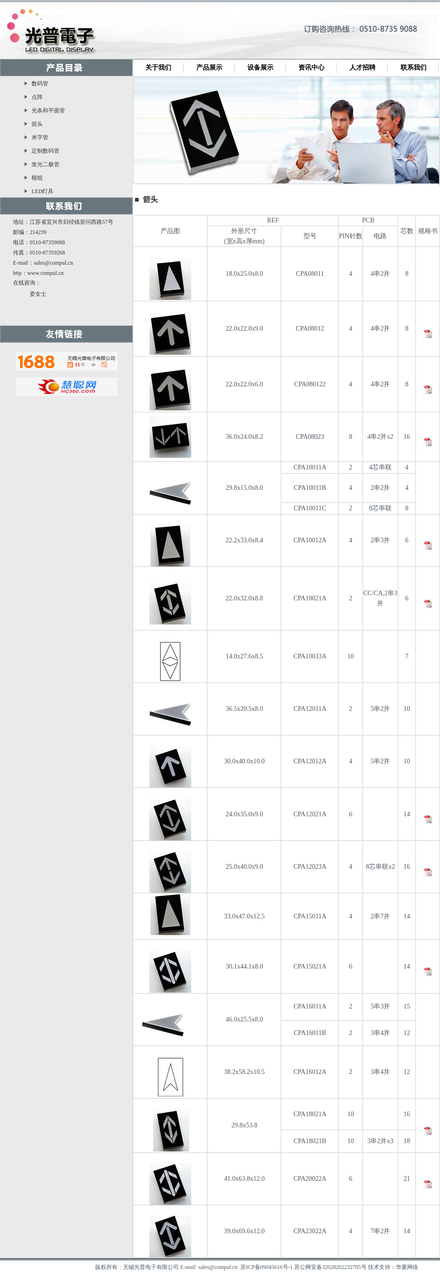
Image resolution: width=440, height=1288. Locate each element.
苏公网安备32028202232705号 (330, 1267)
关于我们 (158, 67)
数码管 (40, 83)
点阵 (37, 97)
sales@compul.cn (53, 263)
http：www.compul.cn (38, 273)
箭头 (37, 124)
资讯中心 (311, 67)
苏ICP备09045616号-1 (266, 1267)
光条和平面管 (48, 110)
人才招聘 (362, 67)
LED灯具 (42, 191)
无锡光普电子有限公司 (55, 34)
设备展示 (260, 67)
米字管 (40, 137)
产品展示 (209, 67)
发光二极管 (45, 164)
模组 (37, 178)
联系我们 (414, 67)
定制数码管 (45, 151)
